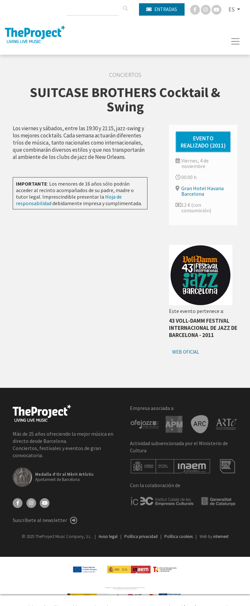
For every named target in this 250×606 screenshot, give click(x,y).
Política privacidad (141, 536)
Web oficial (185, 352)
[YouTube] (44, 502)
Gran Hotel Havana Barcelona (202, 191)
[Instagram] (206, 9)
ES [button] (232, 9)
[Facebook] (195, 9)
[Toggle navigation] (235, 41)
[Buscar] (125, 8)
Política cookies (179, 536)
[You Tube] (216, 9)
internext (221, 536)
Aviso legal (108, 536)
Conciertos (125, 74)
